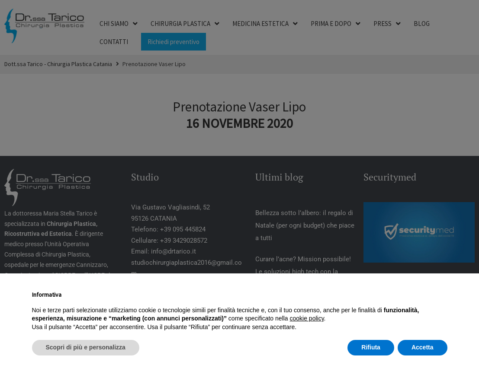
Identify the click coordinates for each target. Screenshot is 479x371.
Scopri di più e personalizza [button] (85, 347)
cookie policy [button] (306, 318)
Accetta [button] (422, 347)
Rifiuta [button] (370, 347)
